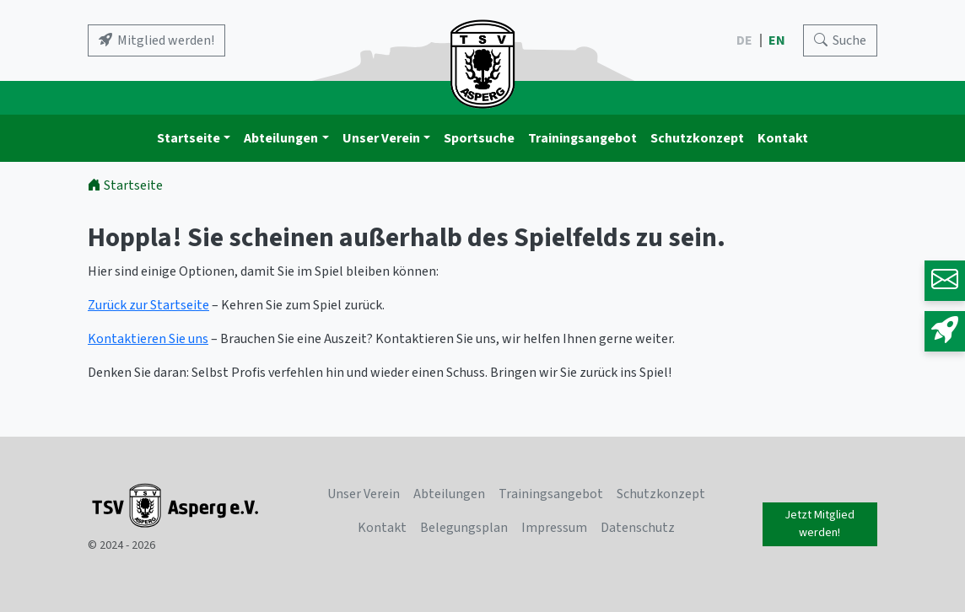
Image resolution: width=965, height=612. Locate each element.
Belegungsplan (464, 527)
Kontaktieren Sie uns (148, 339)
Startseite (188, 138)
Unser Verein (381, 138)
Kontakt (782, 138)
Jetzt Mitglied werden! (819, 524)
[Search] (840, 40)
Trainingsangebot (582, 138)
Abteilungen (281, 138)
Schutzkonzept (697, 138)
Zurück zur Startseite (148, 305)
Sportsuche (479, 138)
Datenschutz (638, 527)
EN (778, 40)
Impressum (554, 527)
